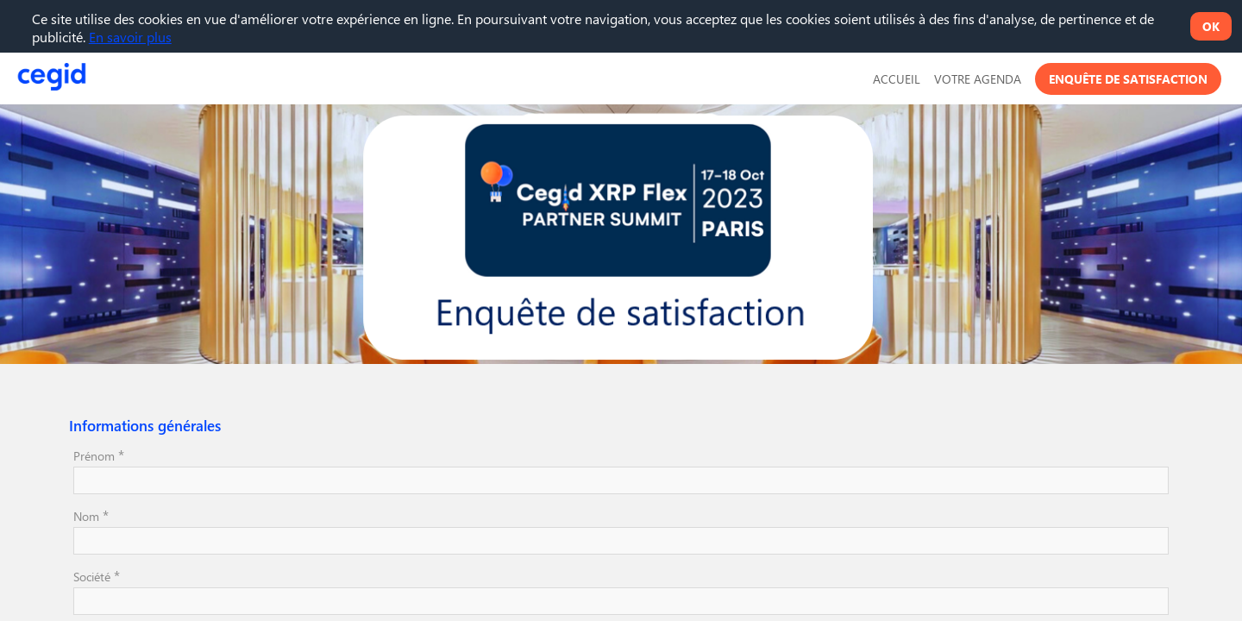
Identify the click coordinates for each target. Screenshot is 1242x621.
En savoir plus (130, 37)
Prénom (98, 454)
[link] (977, 78)
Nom (91, 514)
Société (96, 575)
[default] (896, 78)
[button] (1128, 79)
